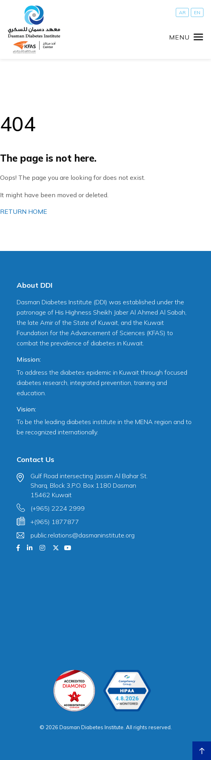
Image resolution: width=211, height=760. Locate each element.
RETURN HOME (23, 211)
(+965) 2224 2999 (57, 508)
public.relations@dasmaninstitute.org (82, 535)
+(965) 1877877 (54, 522)
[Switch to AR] (182, 12)
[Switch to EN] (197, 12)
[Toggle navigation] (186, 37)
